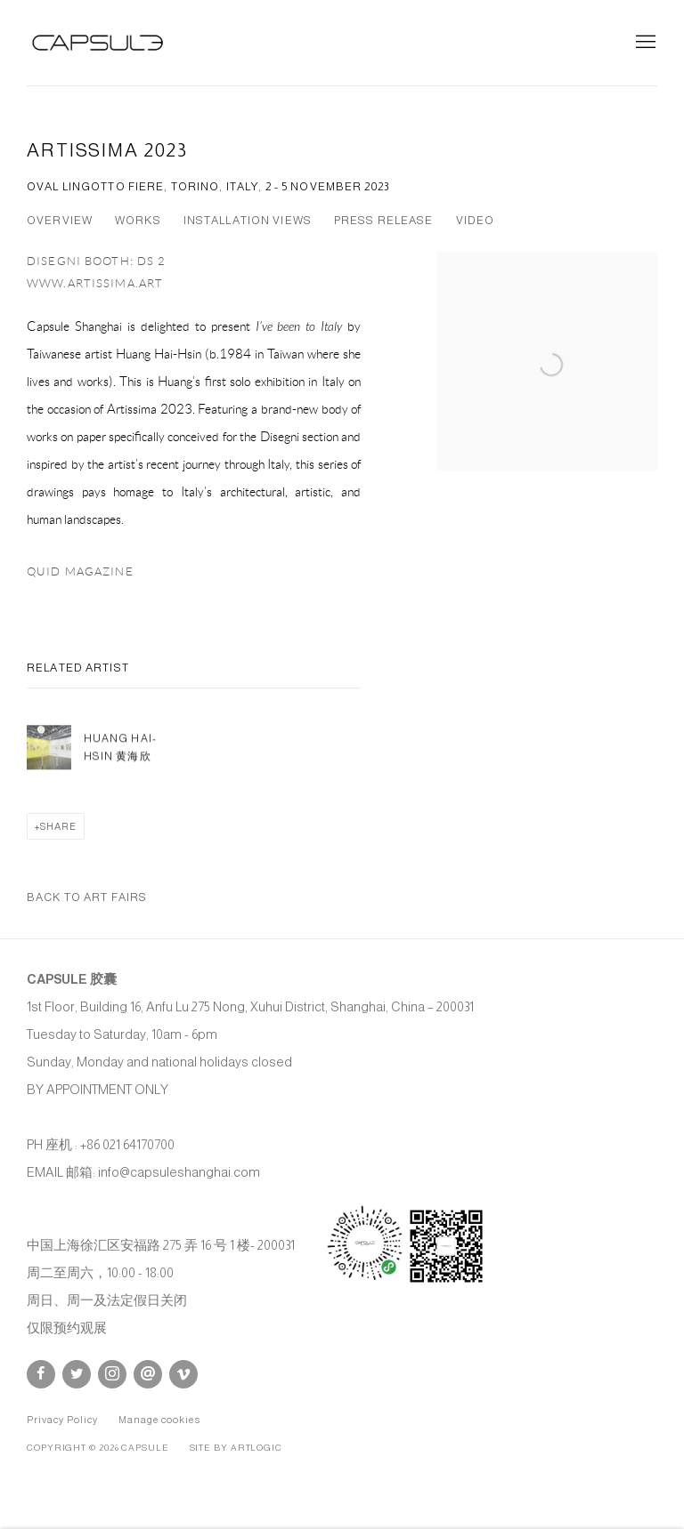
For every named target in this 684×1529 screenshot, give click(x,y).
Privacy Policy (62, 1419)
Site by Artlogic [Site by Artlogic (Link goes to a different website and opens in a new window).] (236, 1448)
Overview (60, 220)
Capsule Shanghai (98, 42)
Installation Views (247, 220)
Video (475, 220)
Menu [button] (644, 42)
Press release (384, 220)
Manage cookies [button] (159, 1419)
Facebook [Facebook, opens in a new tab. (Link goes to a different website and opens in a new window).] (41, 1374)
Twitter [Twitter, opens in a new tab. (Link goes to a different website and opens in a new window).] (76, 1374)
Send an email (148, 1374)
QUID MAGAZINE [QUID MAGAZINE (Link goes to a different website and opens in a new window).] (80, 572)
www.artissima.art (95, 284)
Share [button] (58, 826)
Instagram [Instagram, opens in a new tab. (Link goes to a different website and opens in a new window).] (112, 1374)
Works (138, 220)
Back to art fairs (87, 897)
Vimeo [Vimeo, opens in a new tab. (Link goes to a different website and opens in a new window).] (183, 1374)
